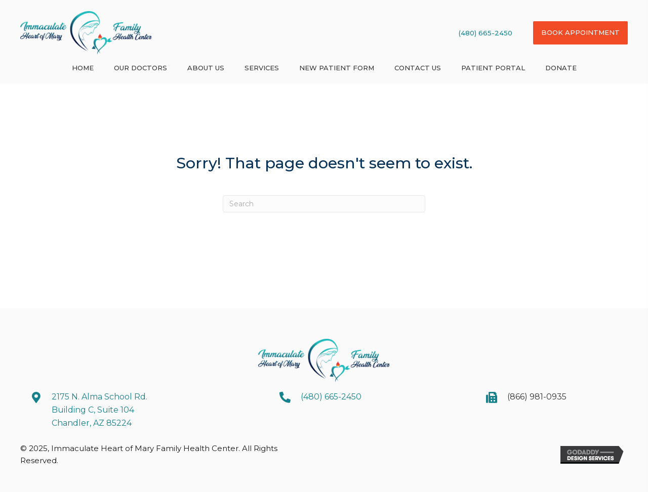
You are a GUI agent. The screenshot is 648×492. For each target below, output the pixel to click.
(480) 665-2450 (485, 33)
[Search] (324, 203)
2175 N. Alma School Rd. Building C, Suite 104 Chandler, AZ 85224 (99, 409)
